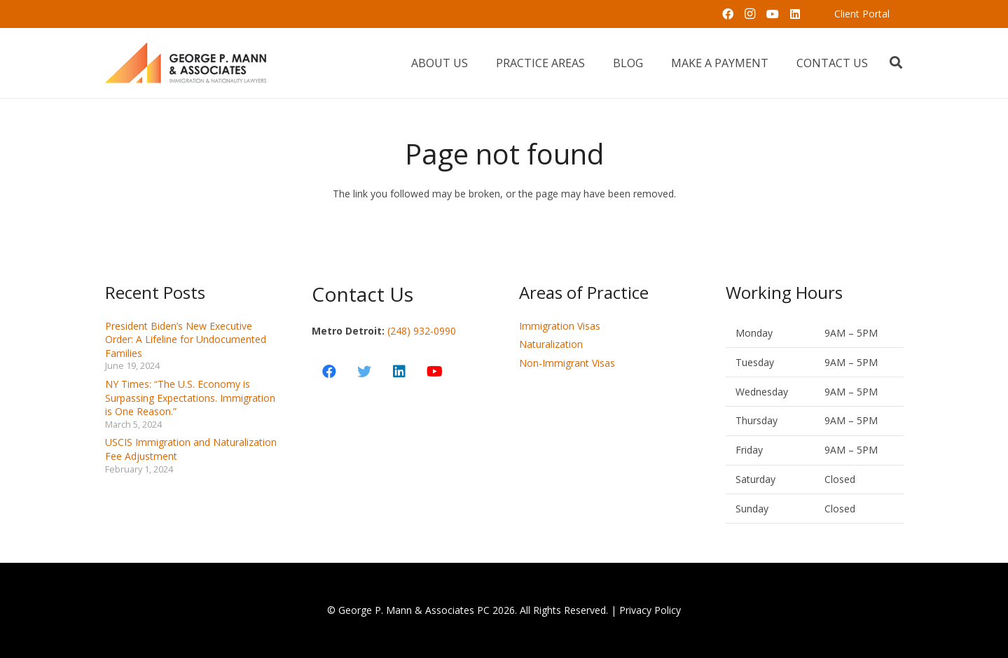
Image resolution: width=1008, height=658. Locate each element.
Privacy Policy (650, 610)
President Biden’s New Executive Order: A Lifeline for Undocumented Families (185, 339)
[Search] (896, 62)
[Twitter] (364, 371)
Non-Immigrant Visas (567, 363)
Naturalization (551, 344)
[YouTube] (772, 14)
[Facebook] (728, 14)
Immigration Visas (559, 325)
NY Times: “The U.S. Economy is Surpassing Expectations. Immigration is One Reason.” (190, 397)
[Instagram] (750, 14)
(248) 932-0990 (421, 330)
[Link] (186, 63)
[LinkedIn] (795, 14)
